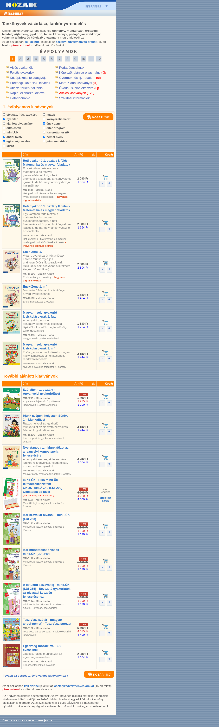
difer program (54, 128)
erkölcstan (12, 128)
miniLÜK (10, 132)
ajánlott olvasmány (18, 123)
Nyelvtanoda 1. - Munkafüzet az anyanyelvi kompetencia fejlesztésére (45, 451)
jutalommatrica (55, 141)
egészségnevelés (16, 141)
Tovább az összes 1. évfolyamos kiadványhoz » (35, 675)
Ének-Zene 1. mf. (35, 286)
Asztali (49, 720)
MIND (8, 145)
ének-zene (52, 123)
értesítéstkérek (105, 499)
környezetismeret (56, 119)
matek (49, 114)
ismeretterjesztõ (56, 132)
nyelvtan (10, 119)
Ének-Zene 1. (32, 252)
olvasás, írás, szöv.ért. (20, 114)
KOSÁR (94, 117)
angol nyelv (12, 137)
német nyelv (53, 137)
